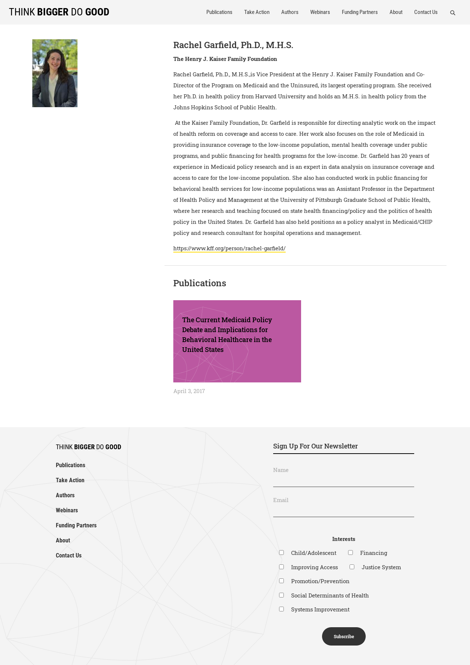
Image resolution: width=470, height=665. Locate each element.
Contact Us (426, 12)
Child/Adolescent (313, 552)
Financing (373, 552)
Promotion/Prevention (320, 581)
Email (281, 500)
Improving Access (314, 567)
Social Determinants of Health (330, 595)
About (396, 12)
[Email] (343, 511)
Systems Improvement (320, 609)
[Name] (343, 481)
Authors (290, 12)
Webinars (320, 12)
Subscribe (344, 636)
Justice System (381, 567)
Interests (343, 538)
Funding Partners (360, 12)
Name (281, 469)
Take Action (257, 12)
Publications (219, 12)
